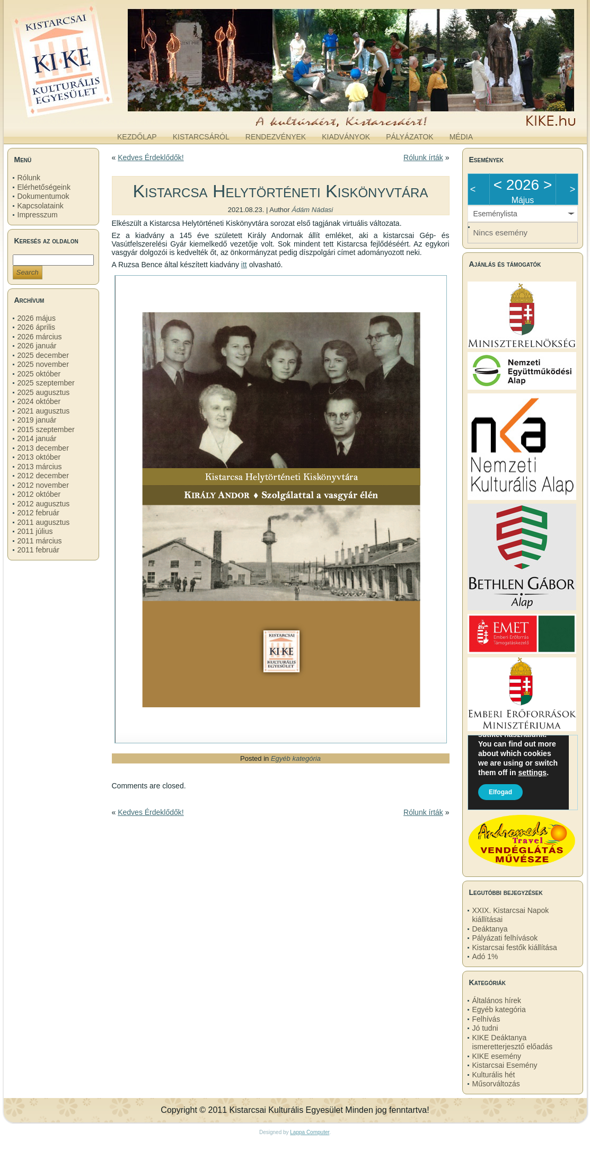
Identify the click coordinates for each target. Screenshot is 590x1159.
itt (244, 264)
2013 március (39, 466)
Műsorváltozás (496, 1083)
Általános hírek (497, 1000)
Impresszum (37, 214)
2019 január (37, 420)
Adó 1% (485, 956)
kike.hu (90, 116)
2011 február (38, 550)
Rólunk (29, 177)
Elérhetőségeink (44, 187)
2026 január (37, 345)
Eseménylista (495, 213)
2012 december (43, 475)
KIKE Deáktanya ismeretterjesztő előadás (512, 1042)
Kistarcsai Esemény (505, 1065)
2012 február (38, 512)
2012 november (43, 485)
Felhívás (486, 1019)
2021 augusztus (43, 411)
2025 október (39, 374)
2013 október (39, 457)
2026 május (36, 318)
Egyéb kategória (296, 758)
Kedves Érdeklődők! (151, 157)
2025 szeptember (46, 383)
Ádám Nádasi (312, 210)
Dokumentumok (43, 196)
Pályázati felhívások (505, 938)
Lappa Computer (309, 1132)
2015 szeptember (46, 429)
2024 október (39, 401)
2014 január (37, 438)
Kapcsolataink (40, 205)
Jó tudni (485, 1028)
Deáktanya (490, 929)
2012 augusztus (43, 503)
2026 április (36, 327)
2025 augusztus (43, 392)
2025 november (43, 364)
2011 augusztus (43, 522)
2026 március (39, 336)
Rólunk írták (423, 157)
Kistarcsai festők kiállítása (514, 947)
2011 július (35, 531)
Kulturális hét (493, 1074)
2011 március (39, 541)
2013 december (43, 448)
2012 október (39, 494)
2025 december (43, 355)
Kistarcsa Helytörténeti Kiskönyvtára (280, 191)
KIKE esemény (497, 1056)
